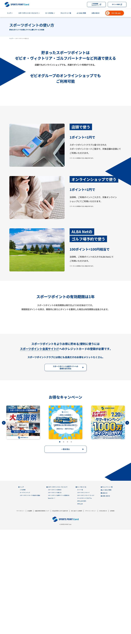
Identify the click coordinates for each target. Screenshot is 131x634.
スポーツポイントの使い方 (54, 597)
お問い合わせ (95, 13)
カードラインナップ (25, 597)
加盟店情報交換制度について (42, 615)
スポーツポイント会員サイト (38, 453)
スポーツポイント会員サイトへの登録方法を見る (65, 471)
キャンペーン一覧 (66, 13)
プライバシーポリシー (90, 615)
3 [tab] (67, 546)
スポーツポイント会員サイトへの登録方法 (58, 599)
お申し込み (80, 608)
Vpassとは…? (51, 602)
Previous (4, 527)
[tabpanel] (23, 526)
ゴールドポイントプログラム (84, 602)
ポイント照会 (116, 4)
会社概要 (29, 615)
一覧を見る (65, 553)
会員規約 (112, 615)
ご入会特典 (23, 594)
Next (127, 527)
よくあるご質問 (81, 13)
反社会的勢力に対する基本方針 (60, 615)
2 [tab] (63, 546)
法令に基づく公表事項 (76, 615)
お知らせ (104, 597)
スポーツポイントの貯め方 (54, 594)
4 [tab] (71, 546)
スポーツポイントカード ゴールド (85, 599)
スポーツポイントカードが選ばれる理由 (30, 599)
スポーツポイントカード (83, 597)
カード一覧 (80, 594)
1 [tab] (59, 546)
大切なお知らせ (103, 615)
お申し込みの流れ (81, 605)
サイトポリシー (20, 615)
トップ (9, 13)
